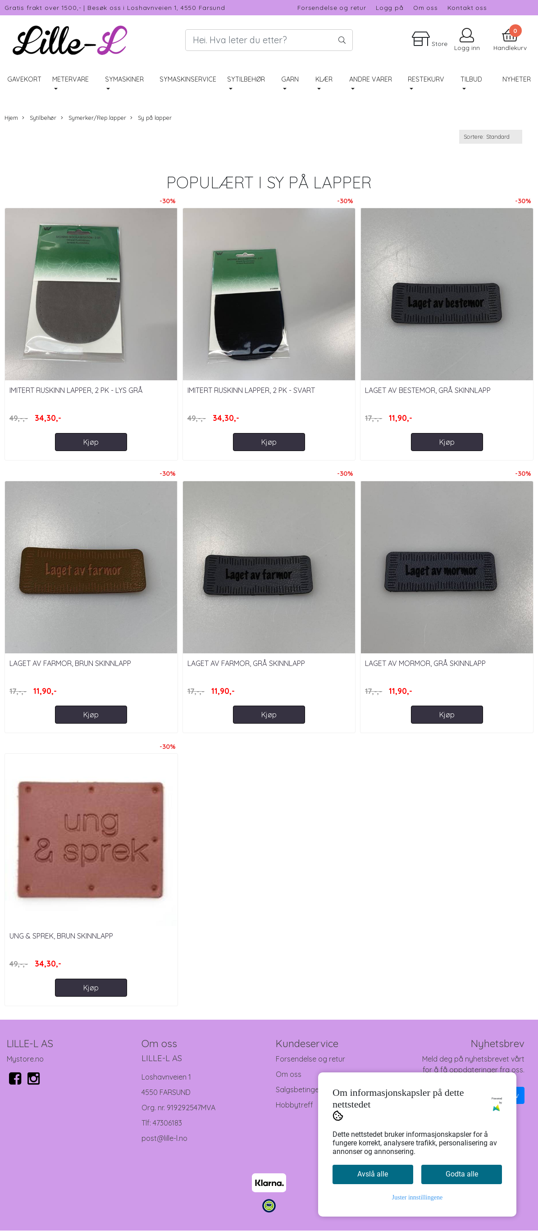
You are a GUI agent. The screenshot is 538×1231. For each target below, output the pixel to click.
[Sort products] (490, 137)
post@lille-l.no (164, 1138)
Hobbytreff (294, 1104)
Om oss (425, 7)
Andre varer (370, 79)
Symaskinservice (188, 79)
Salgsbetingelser (303, 1089)
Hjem (11, 117)
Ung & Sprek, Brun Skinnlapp (61, 935)
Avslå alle (372, 1174)
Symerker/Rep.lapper (93, 118)
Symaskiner (124, 79)
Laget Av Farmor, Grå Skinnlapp (246, 663)
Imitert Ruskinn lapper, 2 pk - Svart (251, 390)
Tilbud (471, 79)
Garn (290, 79)
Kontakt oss (467, 7)
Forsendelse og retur (331, 7)
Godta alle (462, 1174)
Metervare (70, 79)
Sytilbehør (246, 79)
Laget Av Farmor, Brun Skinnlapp (70, 663)
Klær (324, 79)
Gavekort (24, 79)
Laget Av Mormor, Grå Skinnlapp (425, 663)
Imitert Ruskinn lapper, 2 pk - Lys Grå (76, 390)
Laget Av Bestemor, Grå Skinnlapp (428, 390)
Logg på (390, 7)
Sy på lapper (151, 118)
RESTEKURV (426, 79)
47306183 (167, 1122)
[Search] (268, 40)
